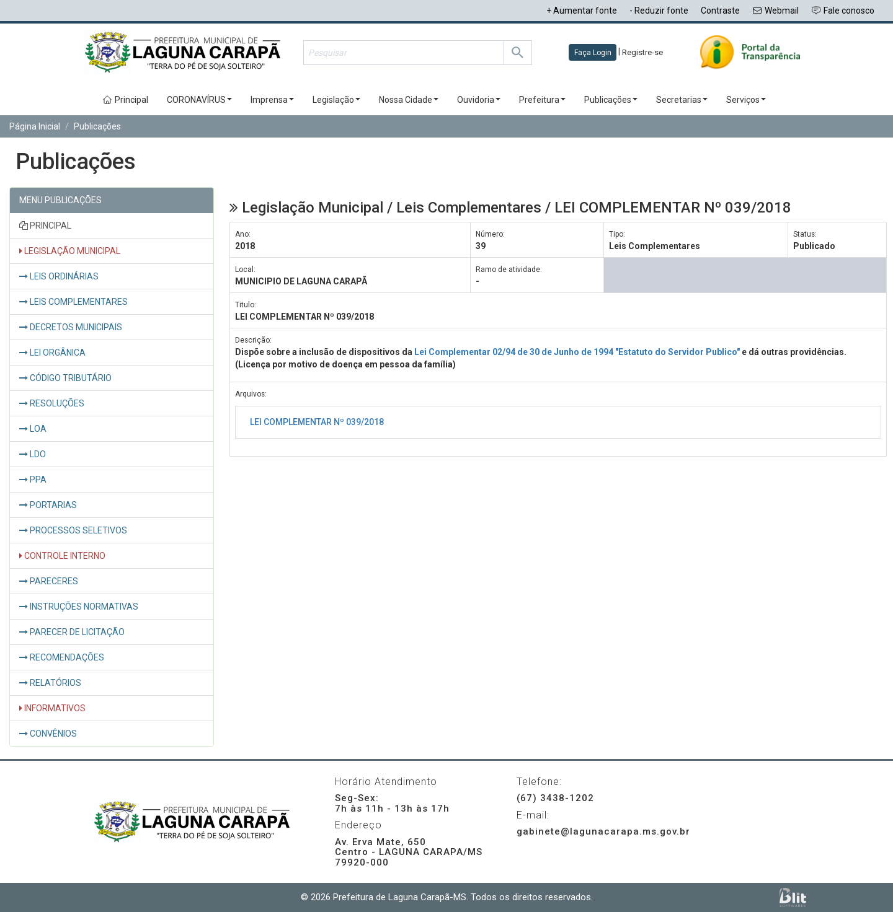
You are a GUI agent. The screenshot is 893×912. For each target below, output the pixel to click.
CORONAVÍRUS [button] (199, 100)
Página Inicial (34, 126)
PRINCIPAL (45, 225)
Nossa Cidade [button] (408, 100)
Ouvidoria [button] (478, 100)
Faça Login (592, 52)
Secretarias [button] (682, 100)
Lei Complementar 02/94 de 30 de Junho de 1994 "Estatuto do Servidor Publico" (577, 352)
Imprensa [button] (272, 100)
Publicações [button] (611, 100)
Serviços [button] (746, 100)
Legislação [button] (336, 100)
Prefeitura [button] (542, 100)
